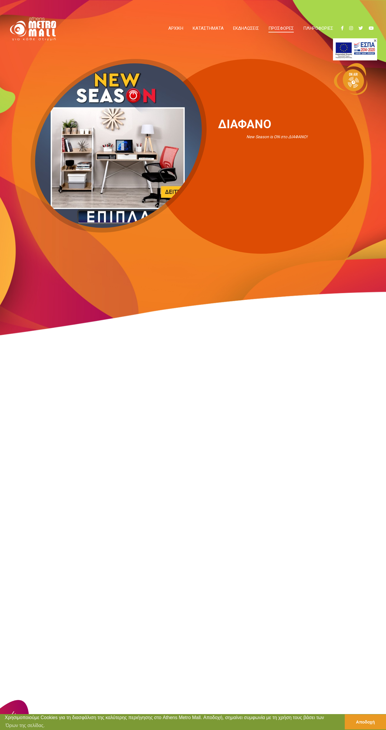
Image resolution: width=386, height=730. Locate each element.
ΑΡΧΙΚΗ (175, 28)
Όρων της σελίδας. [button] (25, 725)
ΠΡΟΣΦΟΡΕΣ (281, 28)
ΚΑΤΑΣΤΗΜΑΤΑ (208, 28)
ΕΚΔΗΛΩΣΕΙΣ (246, 28)
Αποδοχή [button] (365, 722)
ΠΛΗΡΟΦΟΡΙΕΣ (318, 28)
